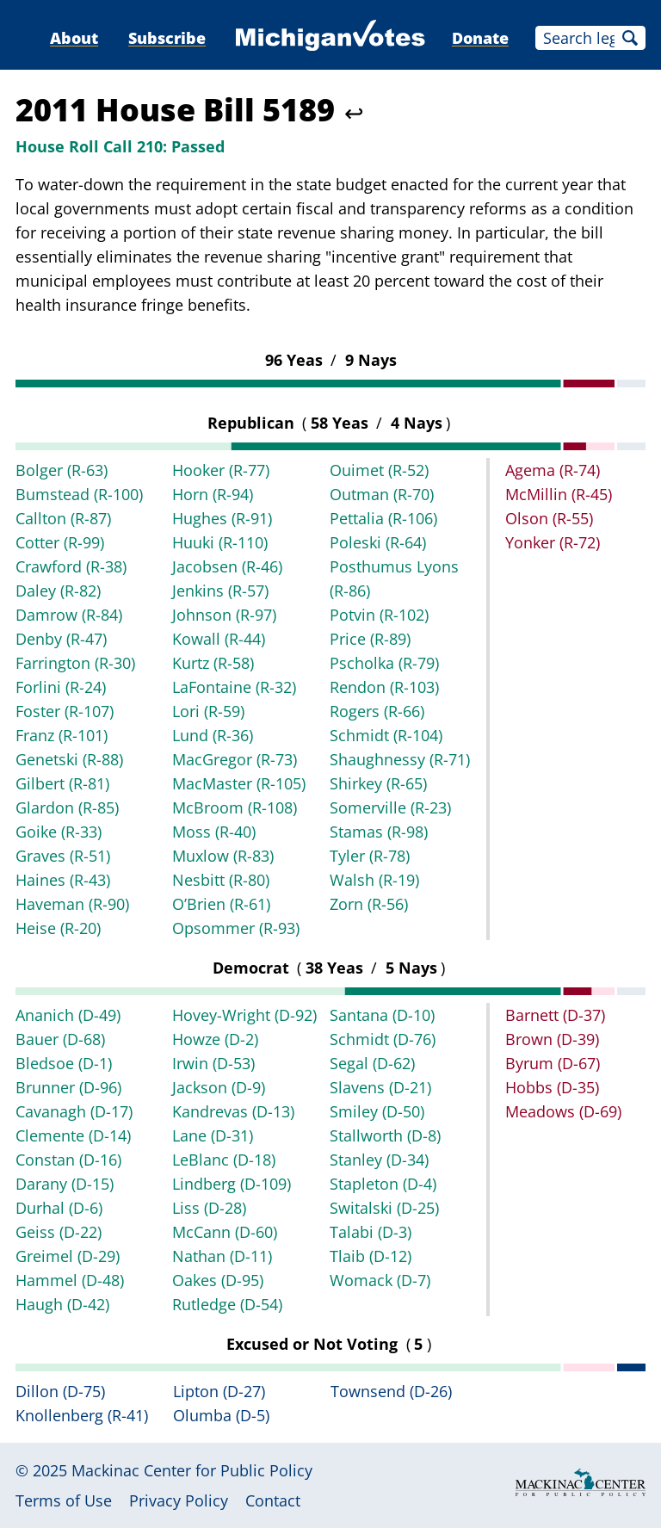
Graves (62, 855)
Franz (61, 735)
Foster (64, 711)
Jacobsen (227, 566)
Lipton (219, 1391)
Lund (212, 735)
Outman (382, 494)
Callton (63, 518)
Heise (58, 928)
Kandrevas (233, 1111)
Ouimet (379, 470)
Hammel (69, 1280)
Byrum (552, 1063)
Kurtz (213, 663)
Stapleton (383, 1183)
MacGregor (234, 759)
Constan (68, 1159)
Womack (380, 1280)
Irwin (213, 1063)
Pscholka (384, 663)
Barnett (555, 1015)
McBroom (234, 807)
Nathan (222, 1256)
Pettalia (383, 518)
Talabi (370, 1232)
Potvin (379, 614)
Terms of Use (63, 1500)
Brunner (68, 1087)
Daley (58, 590)
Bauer (60, 1039)
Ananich (67, 1015)
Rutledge (227, 1304)
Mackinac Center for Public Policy (191, 1470)
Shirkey (378, 783)
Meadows (563, 1111)
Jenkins (220, 590)
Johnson (224, 614)
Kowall (218, 638)
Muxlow (223, 855)
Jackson (218, 1087)
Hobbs (552, 1087)
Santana (382, 1015)
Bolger (61, 470)
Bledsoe (63, 1063)
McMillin (558, 494)
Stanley (379, 1159)
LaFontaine (234, 687)
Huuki (220, 542)
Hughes (222, 518)
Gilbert (62, 783)
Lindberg (231, 1183)
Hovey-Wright (244, 1015)
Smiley (377, 1111)
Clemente (73, 1135)
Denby (61, 638)
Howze (215, 1039)
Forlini (60, 687)
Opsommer (236, 928)
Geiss (58, 1232)
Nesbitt (220, 879)
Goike (58, 831)
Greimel (67, 1256)
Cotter (59, 542)
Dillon (60, 1391)
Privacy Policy (178, 1500)
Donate (480, 38)
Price (370, 638)
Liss (209, 1207)
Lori (208, 711)
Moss (214, 831)
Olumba (221, 1415)
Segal (372, 1063)
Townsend (391, 1391)
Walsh (374, 879)
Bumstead (79, 494)
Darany (64, 1183)
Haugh (62, 1304)
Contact (272, 1500)
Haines (62, 879)
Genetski (69, 759)
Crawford (71, 566)
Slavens (380, 1087)
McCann (224, 1232)
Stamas (379, 831)
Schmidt (386, 735)
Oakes (217, 1280)
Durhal (58, 1207)
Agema (552, 470)
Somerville (390, 807)
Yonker (552, 542)
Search (630, 38)
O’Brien (221, 904)
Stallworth (385, 1135)
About (74, 38)
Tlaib (370, 1256)
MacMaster (239, 783)
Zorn (369, 904)
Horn (212, 494)
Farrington (75, 663)
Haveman (72, 904)
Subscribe (167, 38)
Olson (549, 518)
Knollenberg (81, 1415)
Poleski (378, 542)
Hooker (220, 470)
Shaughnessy (400, 759)
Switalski (384, 1207)
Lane (212, 1135)
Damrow (68, 614)
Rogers (377, 711)
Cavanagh (74, 1111)
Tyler (370, 855)
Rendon (384, 687)
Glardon (67, 807)
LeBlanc (223, 1159)
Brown (552, 1039)
